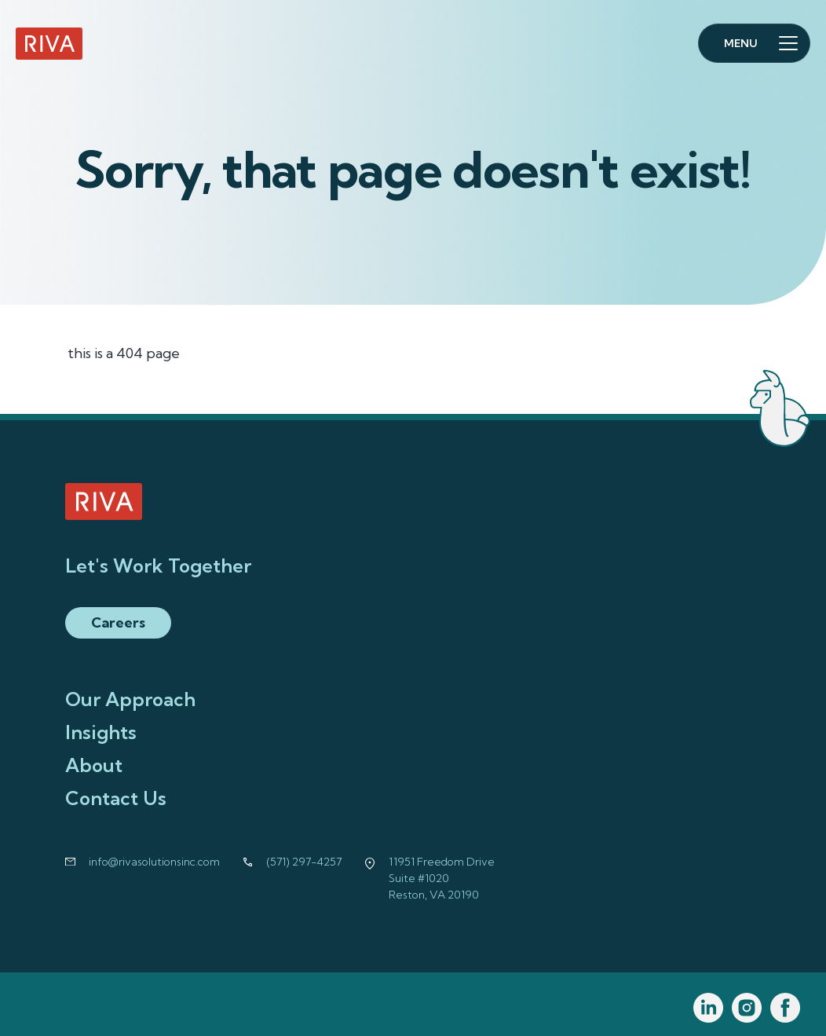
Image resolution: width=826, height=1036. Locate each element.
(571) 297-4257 (304, 862)
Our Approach (130, 699)
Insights (101, 732)
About (93, 765)
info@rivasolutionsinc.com (154, 862)
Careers (118, 622)
